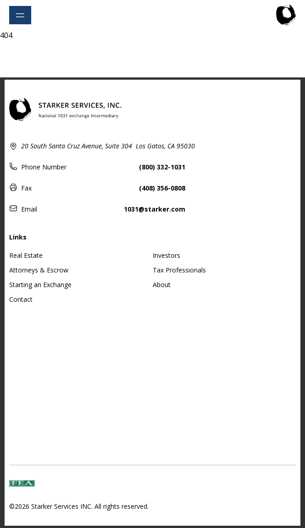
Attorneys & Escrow (38, 270)
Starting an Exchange (40, 284)
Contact (21, 299)
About (162, 284)
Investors (166, 255)
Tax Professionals (179, 270)
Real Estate (26, 255)
